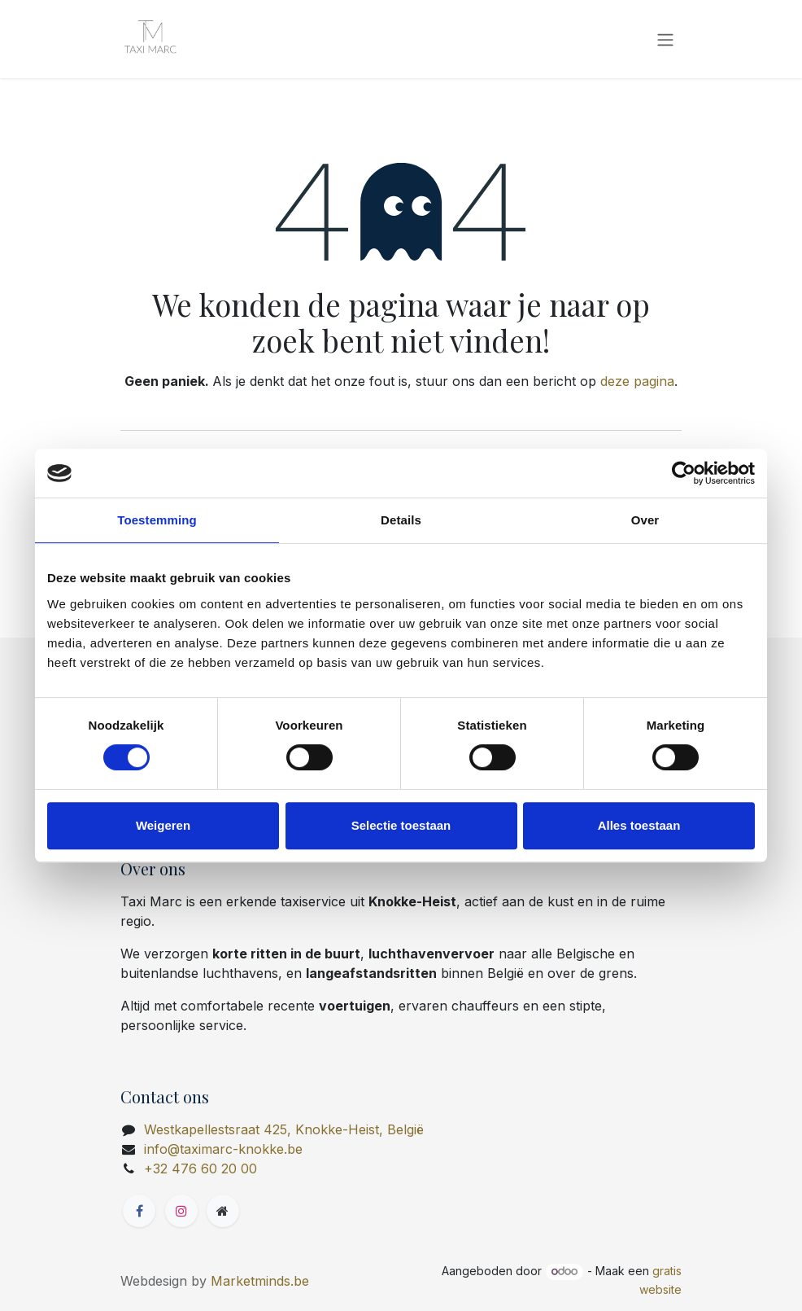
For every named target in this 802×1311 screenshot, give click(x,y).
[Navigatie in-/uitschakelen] (665, 39)
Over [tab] (645, 520)
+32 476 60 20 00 (200, 1168)
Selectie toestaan (401, 825)
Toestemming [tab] (157, 520)
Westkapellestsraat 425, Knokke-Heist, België (284, 1129)
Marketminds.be (260, 1281)
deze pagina (637, 381)
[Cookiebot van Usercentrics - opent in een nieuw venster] (683, 473)
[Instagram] (181, 1211)
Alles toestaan (639, 825)
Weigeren (163, 825)
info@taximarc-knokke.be (223, 1149)
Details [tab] (401, 520)
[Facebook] (139, 1211)
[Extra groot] (223, 1211)
